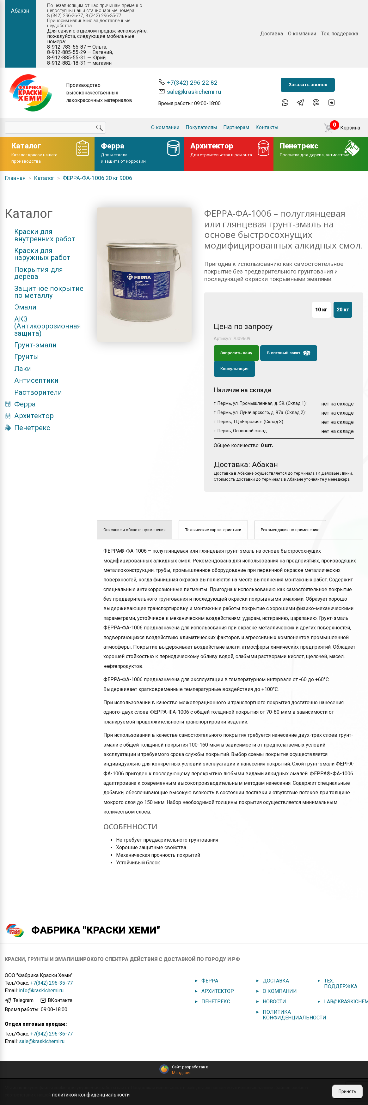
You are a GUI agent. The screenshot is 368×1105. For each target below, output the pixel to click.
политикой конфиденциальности (91, 1095)
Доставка (271, 34)
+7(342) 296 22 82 (188, 82)
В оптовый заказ (288, 353)
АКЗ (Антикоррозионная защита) (47, 326)
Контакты (267, 127)
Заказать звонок (308, 84)
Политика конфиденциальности (294, 1015)
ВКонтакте (56, 1000)
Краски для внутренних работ (44, 235)
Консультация (234, 368)
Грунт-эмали (35, 344)
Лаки (22, 368)
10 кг (321, 310)
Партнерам (236, 127)
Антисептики (36, 380)
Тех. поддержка (339, 34)
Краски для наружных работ (42, 254)
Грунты (26, 356)
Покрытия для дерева (38, 273)
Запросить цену (236, 353)
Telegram (19, 1000)
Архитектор (34, 415)
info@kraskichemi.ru (41, 991)
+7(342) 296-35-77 (51, 983)
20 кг (343, 310)
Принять (347, 1091)
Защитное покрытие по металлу (48, 292)
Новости (274, 1002)
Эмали (25, 306)
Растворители (38, 392)
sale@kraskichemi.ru (189, 91)
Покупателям (201, 127)
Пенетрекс (32, 427)
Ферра (25, 403)
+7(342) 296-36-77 (51, 1034)
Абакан (20, 10)
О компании (302, 34)
